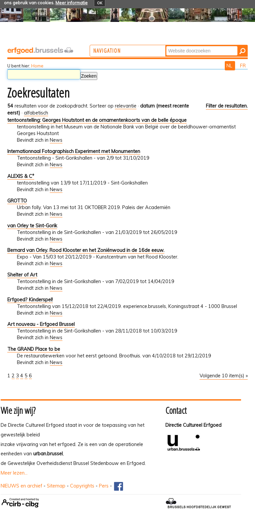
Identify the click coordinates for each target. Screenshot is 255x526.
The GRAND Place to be (33, 349)
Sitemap (56, 486)
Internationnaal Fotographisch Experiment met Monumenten (73, 151)
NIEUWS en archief (21, 486)
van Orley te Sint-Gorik (32, 226)
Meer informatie (71, 2)
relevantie (125, 106)
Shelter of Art (22, 275)
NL (229, 66)
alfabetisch (36, 113)
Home (37, 65)
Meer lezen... (14, 473)
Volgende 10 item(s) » (224, 376)
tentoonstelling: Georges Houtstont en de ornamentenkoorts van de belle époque (97, 120)
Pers (104, 486)
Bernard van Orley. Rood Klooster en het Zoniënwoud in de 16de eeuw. (85, 250)
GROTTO (17, 201)
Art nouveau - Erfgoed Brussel (41, 324)
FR (243, 66)
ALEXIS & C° (20, 176)
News (56, 140)
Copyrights (82, 486)
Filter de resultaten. (227, 106)
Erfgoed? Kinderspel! (30, 300)
